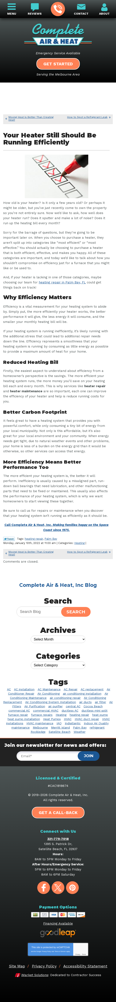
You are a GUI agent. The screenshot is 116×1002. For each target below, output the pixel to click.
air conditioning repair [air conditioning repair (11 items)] (65, 697)
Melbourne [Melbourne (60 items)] (40, 727)
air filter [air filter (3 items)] (100, 702)
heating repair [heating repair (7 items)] (79, 714)
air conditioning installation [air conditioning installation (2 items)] (82, 693)
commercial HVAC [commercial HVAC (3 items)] (45, 710)
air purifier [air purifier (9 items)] (55, 706)
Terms (84, 954)
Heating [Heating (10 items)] (61, 714)
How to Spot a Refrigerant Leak (87, 117)
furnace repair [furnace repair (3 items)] (18, 714)
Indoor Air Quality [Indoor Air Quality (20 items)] (96, 723)
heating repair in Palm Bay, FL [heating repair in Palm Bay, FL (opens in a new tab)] (62, 282)
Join (88, 756)
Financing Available (58, 923)
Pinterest (72, 887)
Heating (79, 543)
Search (75, 611)
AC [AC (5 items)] (9, 689)
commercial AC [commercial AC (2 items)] (19, 710)
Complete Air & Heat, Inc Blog (58, 585)
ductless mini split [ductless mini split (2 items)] (94, 710)
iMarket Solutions (34, 975)
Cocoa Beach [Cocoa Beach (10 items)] (93, 706)
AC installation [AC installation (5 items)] (24, 689)
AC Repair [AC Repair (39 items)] (70, 689)
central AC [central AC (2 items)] (73, 706)
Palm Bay (50, 538)
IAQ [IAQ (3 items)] (59, 723)
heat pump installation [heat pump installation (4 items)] (24, 719)
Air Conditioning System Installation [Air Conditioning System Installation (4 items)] (50, 702)
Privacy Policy (46, 951)
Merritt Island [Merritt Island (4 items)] (60, 727)
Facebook (43, 887)
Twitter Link (9, 539)
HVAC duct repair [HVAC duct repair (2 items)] (87, 719)
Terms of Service (60, 951)
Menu (11, 13)
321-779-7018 (58, 9)
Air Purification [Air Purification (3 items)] (34, 706)
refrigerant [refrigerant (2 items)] (97, 727)
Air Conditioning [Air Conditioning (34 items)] (48, 693)
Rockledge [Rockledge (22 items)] (38, 731)
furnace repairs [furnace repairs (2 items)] (41, 714)
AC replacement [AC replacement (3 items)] (92, 689)
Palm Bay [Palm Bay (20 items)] (80, 727)
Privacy (77, 954)
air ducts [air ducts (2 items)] (85, 702)
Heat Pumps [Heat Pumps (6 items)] (52, 719)
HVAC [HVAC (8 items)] (68, 719)
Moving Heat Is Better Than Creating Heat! (31, 118)
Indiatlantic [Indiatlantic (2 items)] (73, 723)
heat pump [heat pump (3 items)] (100, 714)
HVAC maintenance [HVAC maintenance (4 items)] (39, 723)
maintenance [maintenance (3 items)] (20, 727)
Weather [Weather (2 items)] (80, 731)
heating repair (34, 538)
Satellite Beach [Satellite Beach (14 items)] (59, 731)
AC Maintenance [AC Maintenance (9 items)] (49, 689)
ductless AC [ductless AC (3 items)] (70, 710)
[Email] (52, 756)
